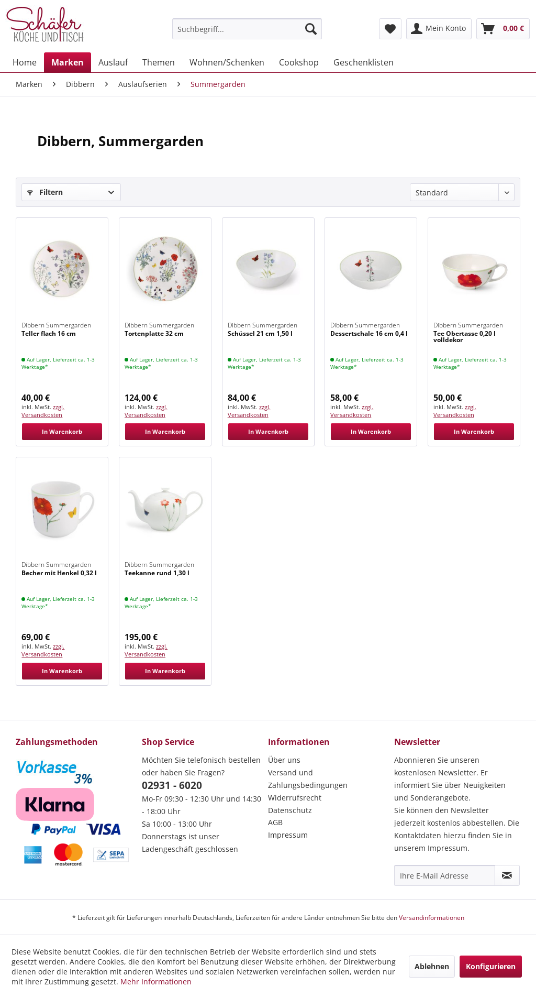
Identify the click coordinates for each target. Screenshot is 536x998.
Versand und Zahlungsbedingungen (308, 778)
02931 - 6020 (172, 785)
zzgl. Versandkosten (42, 411)
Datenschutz (290, 810)
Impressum (288, 835)
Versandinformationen (431, 917)
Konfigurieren (491, 966)
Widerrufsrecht (294, 798)
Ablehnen (432, 966)
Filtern (45, 192)
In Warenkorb (62, 431)
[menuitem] (247, 28)
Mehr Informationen (156, 981)
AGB (275, 822)
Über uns (284, 760)
